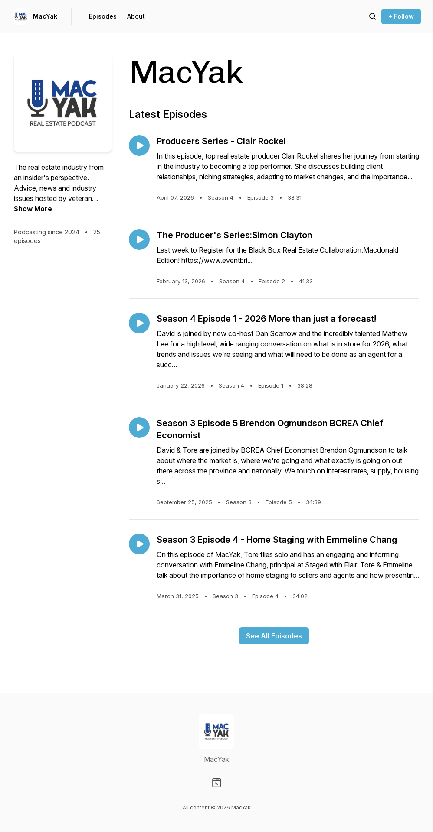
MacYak (45, 16)
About (136, 16)
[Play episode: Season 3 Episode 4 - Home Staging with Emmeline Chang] (139, 544)
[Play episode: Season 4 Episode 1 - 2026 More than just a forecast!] (139, 323)
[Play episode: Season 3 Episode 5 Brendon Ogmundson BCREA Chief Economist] (139, 427)
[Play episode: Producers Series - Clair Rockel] (139, 145)
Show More (33, 208)
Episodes (103, 16)
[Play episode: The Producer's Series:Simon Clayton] (139, 239)
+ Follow (401, 16)
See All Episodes (274, 635)
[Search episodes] (372, 16)
